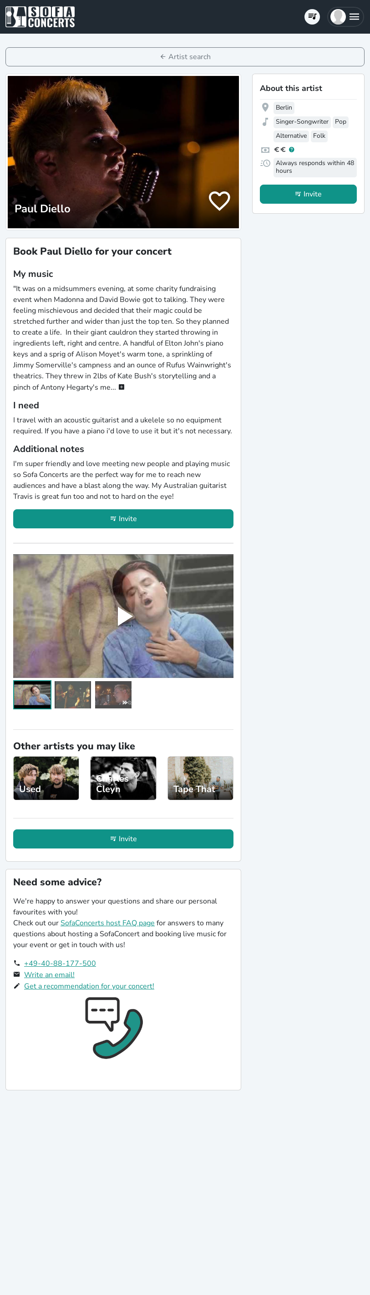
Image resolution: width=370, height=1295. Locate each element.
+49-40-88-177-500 (60, 964)
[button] (345, 17)
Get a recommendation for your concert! (89, 986)
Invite (128, 519)
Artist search (189, 57)
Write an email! (49, 975)
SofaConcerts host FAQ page (108, 923)
